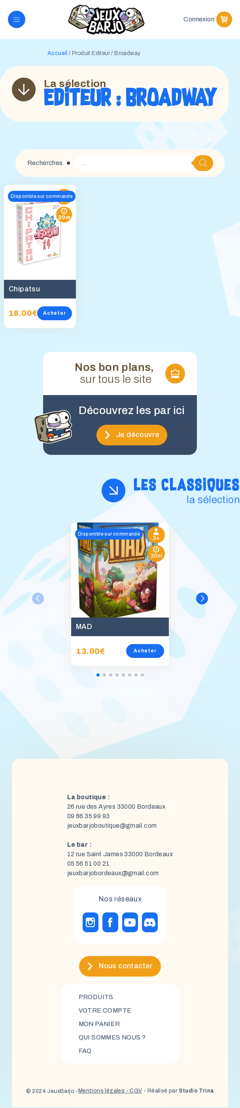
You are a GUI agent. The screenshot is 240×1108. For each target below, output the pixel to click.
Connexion (198, 19)
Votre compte (105, 1010)
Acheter (54, 313)
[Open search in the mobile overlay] (144, 163)
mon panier (100, 1024)
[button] (202, 599)
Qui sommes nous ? (113, 1037)
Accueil (57, 54)
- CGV (133, 1092)
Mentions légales (100, 1092)
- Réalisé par (178, 1092)
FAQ (85, 1051)
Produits (96, 997)
